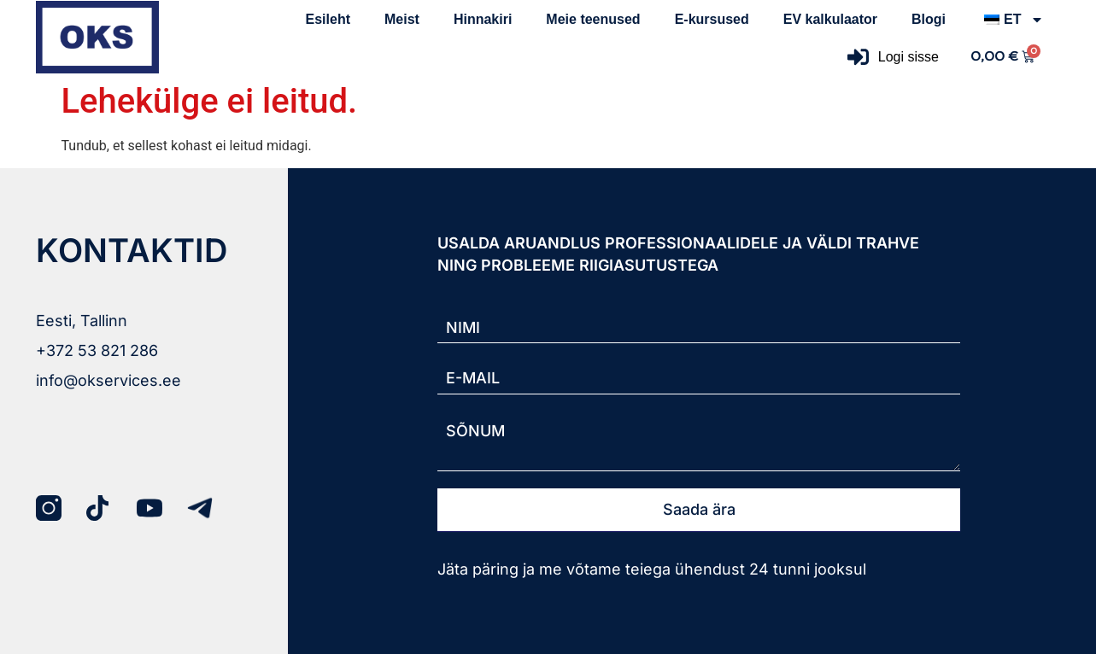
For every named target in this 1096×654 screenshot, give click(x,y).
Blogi (928, 19)
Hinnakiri (483, 19)
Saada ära (699, 509)
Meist (401, 19)
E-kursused (712, 19)
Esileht (328, 19)
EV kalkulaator (830, 19)
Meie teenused (593, 19)
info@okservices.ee (108, 380)
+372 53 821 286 (97, 350)
